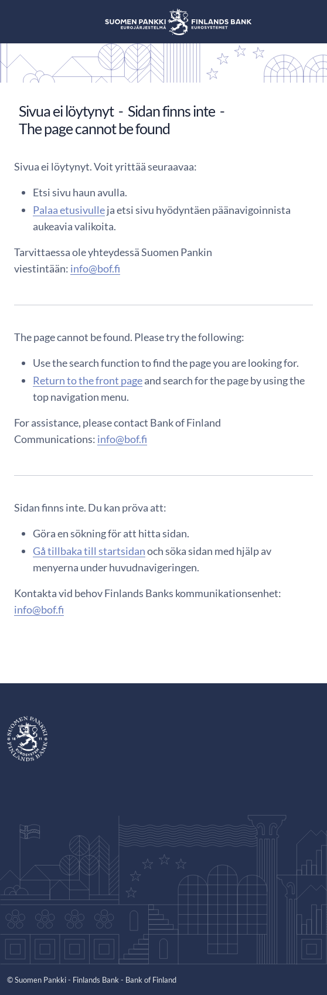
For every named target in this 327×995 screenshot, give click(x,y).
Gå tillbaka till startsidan (89, 550)
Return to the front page (87, 380)
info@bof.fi (95, 268)
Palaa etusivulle (69, 209)
